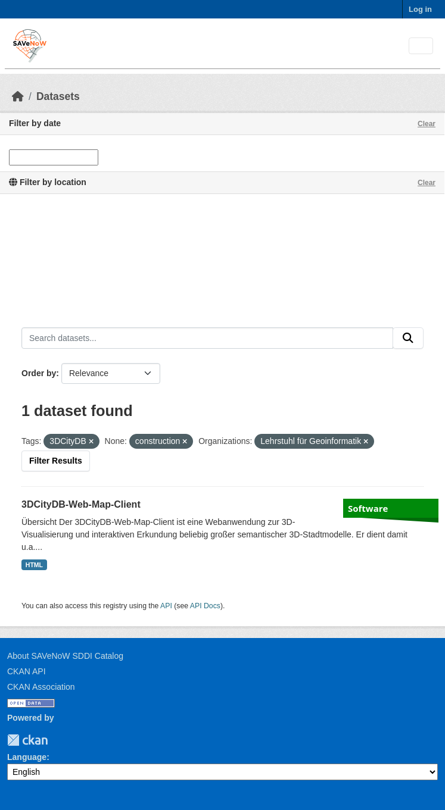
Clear (426, 124)
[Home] (18, 96)
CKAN (27, 740)
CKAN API (26, 671)
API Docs (205, 606)
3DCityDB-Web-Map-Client (81, 504)
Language (26, 757)
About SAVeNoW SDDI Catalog (65, 656)
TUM (56, 740)
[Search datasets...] (207, 338)
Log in (420, 9)
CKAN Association (41, 687)
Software (368, 508)
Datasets (58, 96)
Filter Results (55, 460)
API (166, 606)
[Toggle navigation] (421, 46)
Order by (38, 373)
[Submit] (408, 338)
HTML (34, 564)
